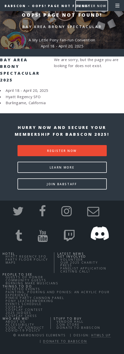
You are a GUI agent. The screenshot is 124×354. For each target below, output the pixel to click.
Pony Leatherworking (30, 301)
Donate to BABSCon (78, 327)
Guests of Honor (25, 277)
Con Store (68, 324)
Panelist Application (83, 268)
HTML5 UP (101, 335)
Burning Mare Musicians (32, 283)
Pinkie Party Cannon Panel (35, 298)
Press (66, 265)
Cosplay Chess (21, 316)
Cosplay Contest (24, 310)
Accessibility (20, 324)
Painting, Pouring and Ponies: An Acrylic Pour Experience (58, 293)
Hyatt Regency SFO (26, 256)
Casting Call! (75, 271)
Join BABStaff (62, 184)
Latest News (70, 254)
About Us (16, 321)
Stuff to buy (68, 318)
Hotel (9, 254)
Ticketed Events (23, 289)
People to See (17, 274)
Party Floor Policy (27, 259)
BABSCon (15, 6)
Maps (11, 262)
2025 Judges (18, 313)
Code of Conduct (25, 327)
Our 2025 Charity (79, 262)
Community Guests (26, 280)
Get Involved (71, 256)
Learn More (62, 167)
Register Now (92, 6)
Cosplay (14, 307)
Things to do (17, 286)
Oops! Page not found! (61, 6)
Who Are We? (16, 318)
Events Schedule (24, 304)
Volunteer (71, 259)
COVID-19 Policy (23, 330)
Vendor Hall (70, 321)
